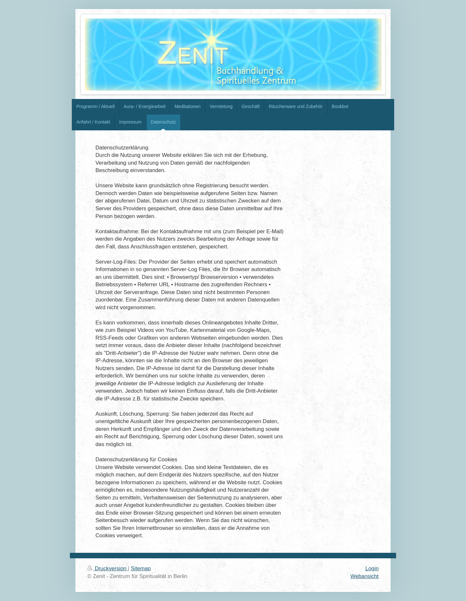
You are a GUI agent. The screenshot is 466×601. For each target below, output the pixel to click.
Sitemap (141, 568)
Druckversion (107, 568)
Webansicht (364, 576)
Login (372, 568)
